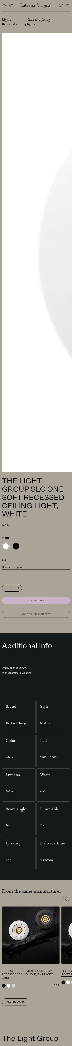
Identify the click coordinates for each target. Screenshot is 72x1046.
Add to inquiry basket (36, 614)
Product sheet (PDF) (14, 668)
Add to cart (36, 600)
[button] (67, 898)
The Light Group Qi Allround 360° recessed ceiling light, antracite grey (27, 974)
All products (16, 1002)
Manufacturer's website (17, 673)
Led (4, 560)
